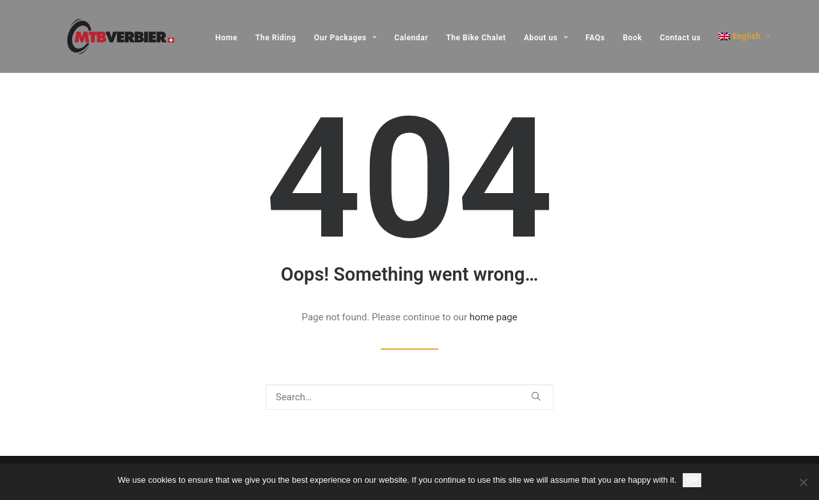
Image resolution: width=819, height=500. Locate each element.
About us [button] (546, 37)
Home (227, 37)
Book (632, 37)
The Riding (275, 37)
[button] (535, 396)
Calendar (411, 37)
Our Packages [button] (345, 37)
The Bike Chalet (476, 37)
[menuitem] (231, 37)
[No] (803, 482)
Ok (692, 480)
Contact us (680, 37)
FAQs (595, 37)
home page (494, 317)
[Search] (409, 397)
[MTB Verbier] (103, 36)
